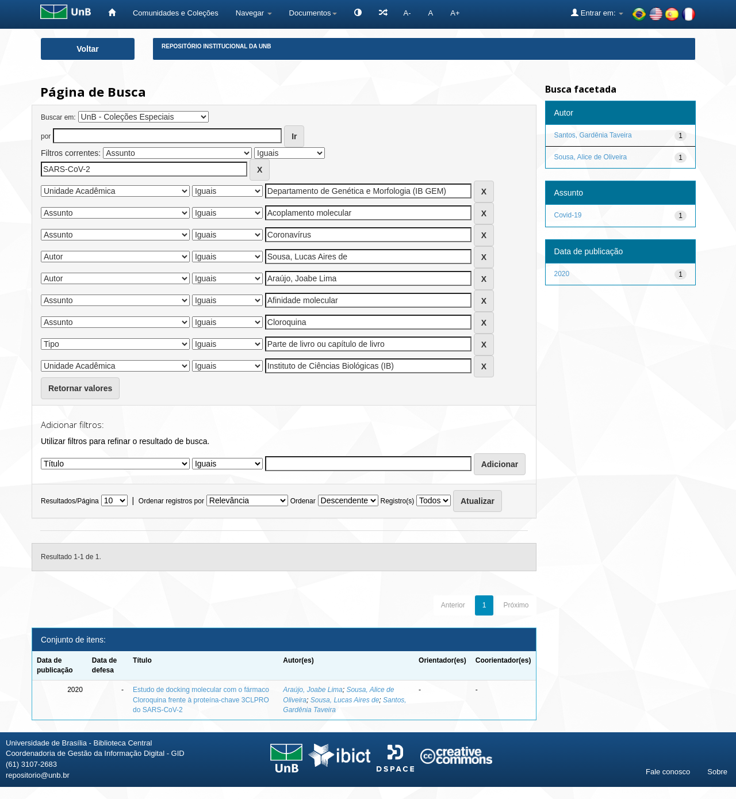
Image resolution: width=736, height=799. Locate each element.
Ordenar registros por (171, 501)
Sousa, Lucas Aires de (344, 700)
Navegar (254, 13)
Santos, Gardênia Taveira (593, 135)
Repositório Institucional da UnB (216, 46)
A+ (454, 13)
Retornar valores (80, 388)
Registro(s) (397, 501)
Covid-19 (568, 215)
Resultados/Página (70, 501)
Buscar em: (58, 117)
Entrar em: (597, 12)
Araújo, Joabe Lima (312, 690)
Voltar (87, 48)
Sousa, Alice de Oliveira (590, 157)
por (46, 136)
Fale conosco (668, 771)
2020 (562, 274)
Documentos (313, 13)
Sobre (717, 771)
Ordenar (303, 501)
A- (407, 13)
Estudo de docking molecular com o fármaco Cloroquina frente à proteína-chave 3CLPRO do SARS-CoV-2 (201, 699)
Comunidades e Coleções (175, 13)
